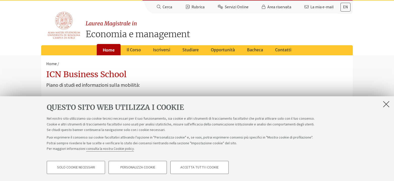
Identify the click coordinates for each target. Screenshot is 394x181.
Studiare (190, 49)
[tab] (345, 7)
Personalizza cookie (137, 167)
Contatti (283, 49)
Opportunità (223, 49)
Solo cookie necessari (76, 167)
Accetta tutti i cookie (199, 167)
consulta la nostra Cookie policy (110, 148)
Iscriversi (161, 49)
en (345, 7)
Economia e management (219, 29)
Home (109, 50)
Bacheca (255, 49)
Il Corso (134, 49)
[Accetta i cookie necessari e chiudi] (386, 104)
